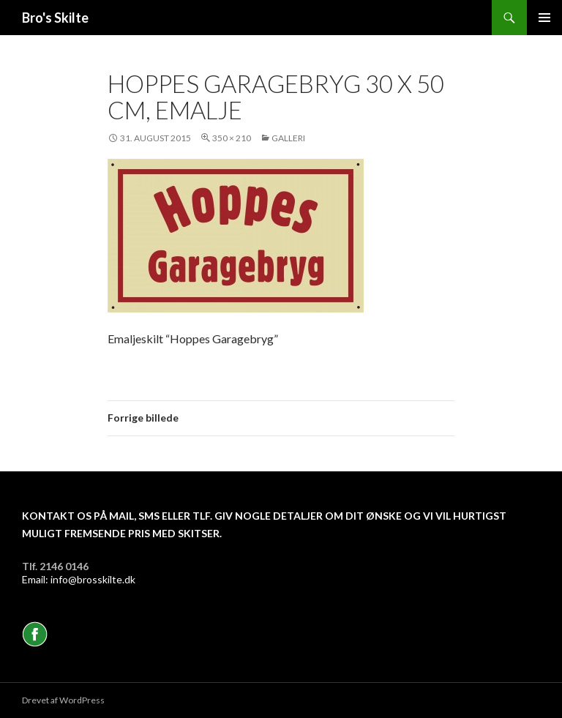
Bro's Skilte (55, 18)
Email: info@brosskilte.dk (78, 579)
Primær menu (544, 17)
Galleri (288, 137)
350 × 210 (231, 137)
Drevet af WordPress (63, 700)
